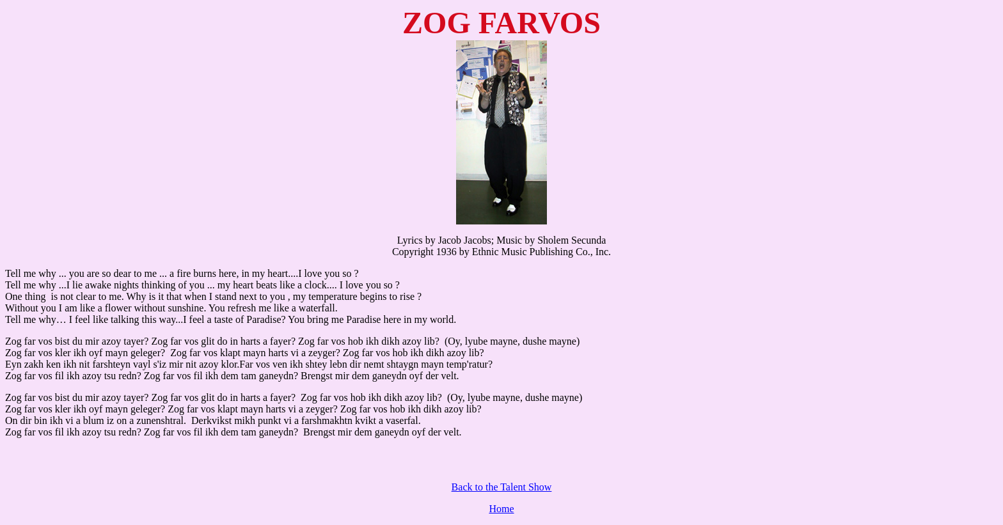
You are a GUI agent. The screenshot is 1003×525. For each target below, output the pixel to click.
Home (501, 508)
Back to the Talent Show (502, 487)
